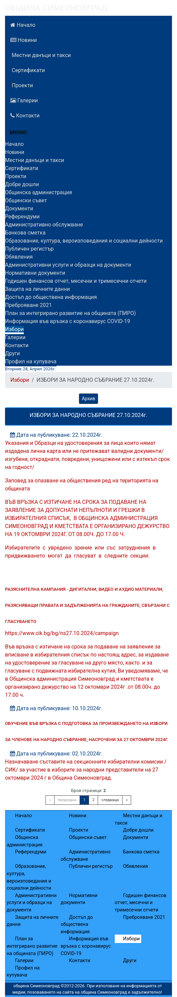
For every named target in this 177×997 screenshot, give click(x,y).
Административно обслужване (44, 224)
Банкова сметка (25, 232)
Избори (14, 329)
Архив (88, 398)
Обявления (19, 257)
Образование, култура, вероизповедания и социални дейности (84, 241)
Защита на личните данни (37, 289)
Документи (19, 208)
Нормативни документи (35, 273)
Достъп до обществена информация (51, 297)
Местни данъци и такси (40, 55)
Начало (22, 25)
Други (12, 353)
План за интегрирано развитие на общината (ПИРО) (70, 313)
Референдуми (22, 216)
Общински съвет (26, 200)
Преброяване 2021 (28, 305)
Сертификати (27, 70)
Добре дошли (22, 184)
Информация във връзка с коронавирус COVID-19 (67, 321)
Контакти (24, 115)
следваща (110, 800)
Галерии (24, 100)
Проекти (21, 85)
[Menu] (14, 133)
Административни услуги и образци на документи (68, 265)
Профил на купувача (31, 361)
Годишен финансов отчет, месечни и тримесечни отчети (76, 281)
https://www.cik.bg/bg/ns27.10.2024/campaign (61, 633)
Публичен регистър (29, 249)
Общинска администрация (38, 192)
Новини (23, 40)
